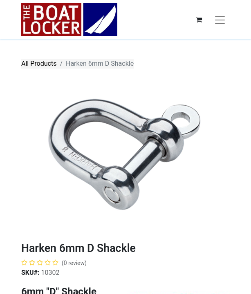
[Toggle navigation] (220, 19)
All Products (38, 63)
